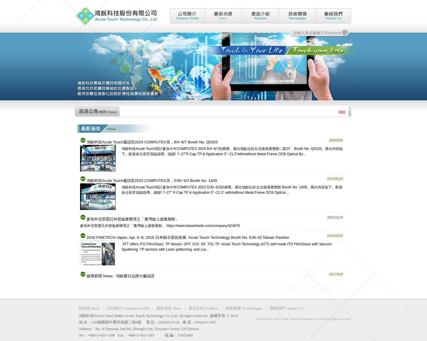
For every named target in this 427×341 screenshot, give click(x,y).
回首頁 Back (89, 308)
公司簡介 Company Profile (127, 308)
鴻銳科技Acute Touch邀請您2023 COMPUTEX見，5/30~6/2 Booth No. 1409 (152, 180)
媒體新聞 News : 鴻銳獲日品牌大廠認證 (120, 276)
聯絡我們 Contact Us (286, 308)
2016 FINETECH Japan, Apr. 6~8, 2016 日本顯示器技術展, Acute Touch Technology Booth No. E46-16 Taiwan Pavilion (188, 237)
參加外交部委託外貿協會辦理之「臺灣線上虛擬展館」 (133, 219)
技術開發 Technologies (244, 308)
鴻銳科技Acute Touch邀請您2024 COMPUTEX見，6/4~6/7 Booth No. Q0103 (152, 142)
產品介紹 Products (204, 308)
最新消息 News (168, 308)
